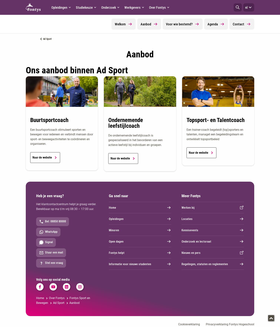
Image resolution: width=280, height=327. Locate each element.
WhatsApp (48, 232)
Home (140, 207)
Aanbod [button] (149, 24)
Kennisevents (213, 230)
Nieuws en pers (213, 253)
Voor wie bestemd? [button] (182, 24)
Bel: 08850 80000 (52, 221)
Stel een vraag (51, 263)
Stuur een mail (51, 253)
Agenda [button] (216, 24)
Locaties (213, 219)
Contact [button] (242, 24)
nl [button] (248, 7)
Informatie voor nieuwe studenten (140, 264)
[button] (238, 7)
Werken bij (213, 207)
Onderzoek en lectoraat (213, 241)
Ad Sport (47, 38)
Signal (46, 242)
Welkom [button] (123, 24)
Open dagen (140, 241)
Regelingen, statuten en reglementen (213, 264)
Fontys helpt (140, 253)
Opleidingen (140, 219)
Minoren (140, 230)
